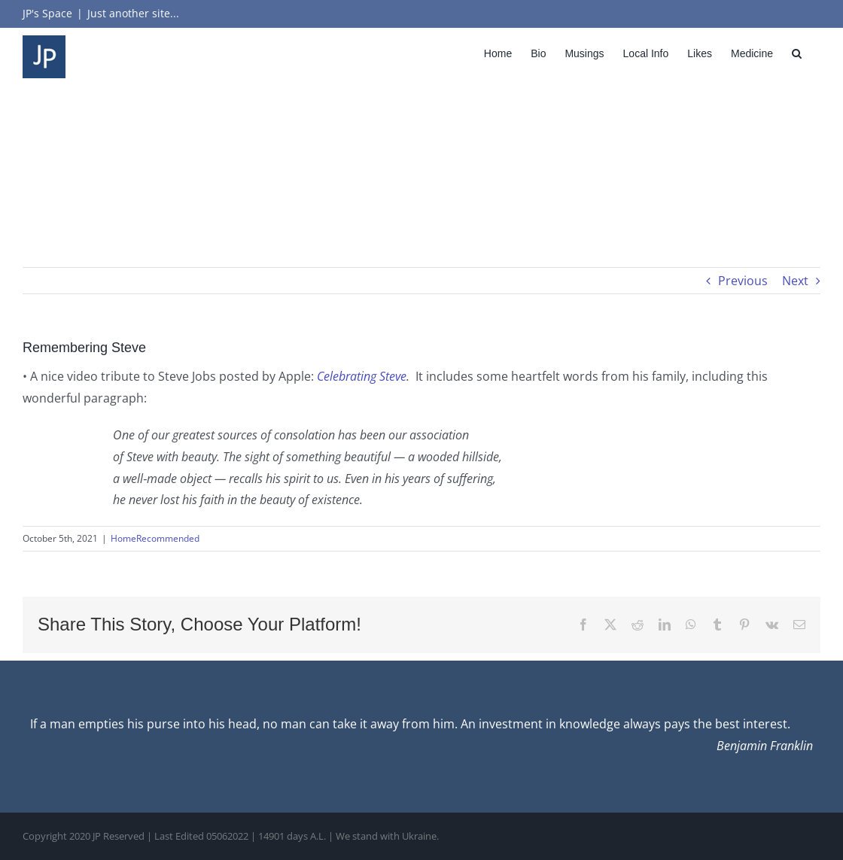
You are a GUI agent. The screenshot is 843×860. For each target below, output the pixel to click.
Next (795, 280)
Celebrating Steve (361, 376)
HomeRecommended (155, 538)
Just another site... (133, 13)
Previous (743, 280)
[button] (797, 53)
